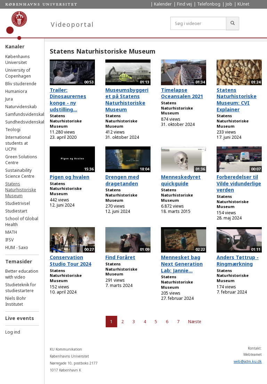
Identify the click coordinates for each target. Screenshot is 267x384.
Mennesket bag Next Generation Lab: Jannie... (182, 263)
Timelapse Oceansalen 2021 (182, 93)
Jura (9, 99)
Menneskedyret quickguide (181, 180)
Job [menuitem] (229, 4)
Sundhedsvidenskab (25, 122)
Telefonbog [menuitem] (208, 4)
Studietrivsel (17, 203)
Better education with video (21, 274)
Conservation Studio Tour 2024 (70, 260)
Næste (194, 322)
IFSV (9, 240)
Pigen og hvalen (69, 177)
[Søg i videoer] (198, 23)
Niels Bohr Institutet (15, 301)
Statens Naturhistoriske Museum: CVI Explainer (237, 100)
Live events (19, 318)
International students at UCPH (18, 143)
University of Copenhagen (18, 73)
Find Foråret (120, 257)
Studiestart (16, 211)
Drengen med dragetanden (122, 180)
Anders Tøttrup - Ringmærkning (238, 260)
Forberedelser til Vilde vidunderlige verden (239, 183)
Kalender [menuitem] (163, 4)
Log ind (12, 332)
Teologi (13, 130)
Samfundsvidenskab (25, 114)
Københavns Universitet (17, 59)
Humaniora (16, 91)
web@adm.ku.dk (248, 361)
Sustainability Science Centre (19, 173)
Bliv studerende (21, 84)
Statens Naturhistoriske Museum (20, 190)
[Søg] (232, 23)
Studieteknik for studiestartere (20, 288)
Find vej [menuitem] (184, 4)
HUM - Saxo (16, 247)
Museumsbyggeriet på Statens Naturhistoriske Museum (126, 100)
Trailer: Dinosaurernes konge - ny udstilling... (68, 100)
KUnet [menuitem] (243, 4)
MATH (11, 232)
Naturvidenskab (21, 107)
